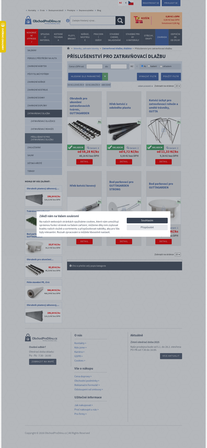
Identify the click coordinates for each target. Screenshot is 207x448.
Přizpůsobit (147, 227)
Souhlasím (147, 220)
